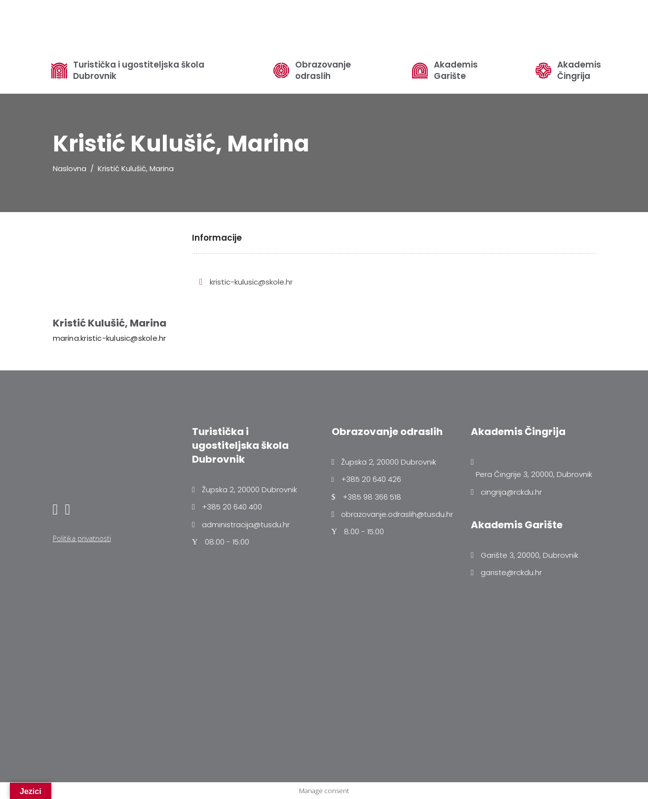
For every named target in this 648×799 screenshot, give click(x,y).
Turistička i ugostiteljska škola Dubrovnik (138, 70)
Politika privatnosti (82, 538)
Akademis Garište (456, 70)
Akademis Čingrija (579, 70)
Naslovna (69, 168)
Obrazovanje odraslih (323, 70)
